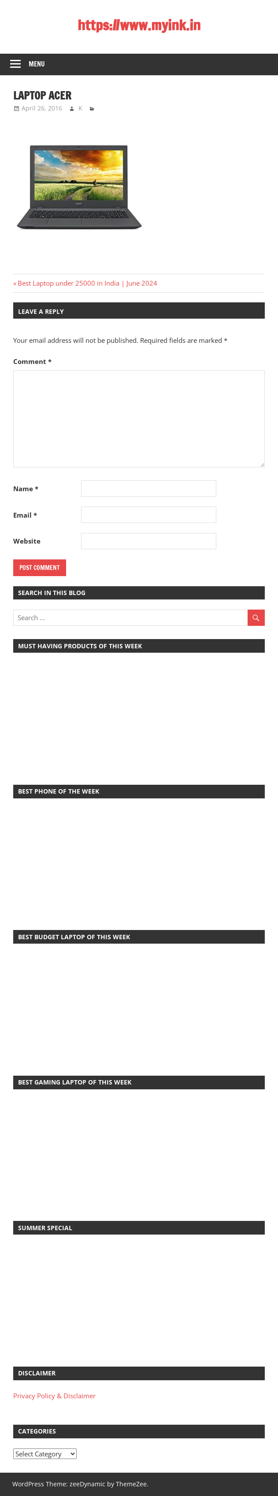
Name (25, 488)
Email (25, 515)
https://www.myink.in (139, 25)
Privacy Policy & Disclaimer (54, 1395)
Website (27, 541)
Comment (32, 361)
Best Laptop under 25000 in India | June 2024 (87, 283)
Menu (37, 64)
